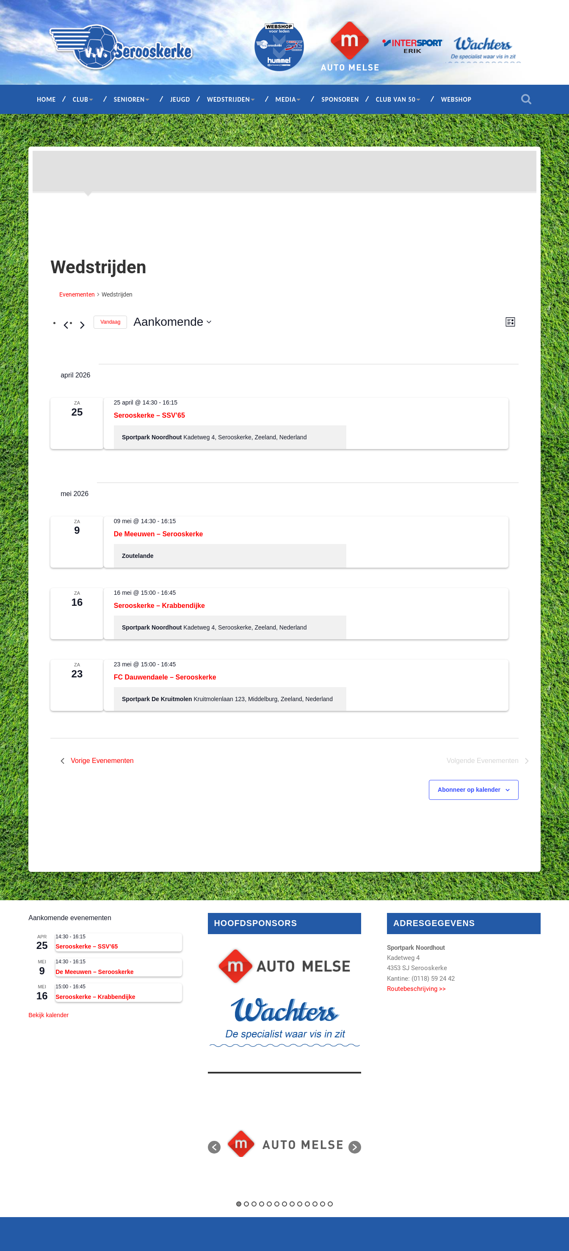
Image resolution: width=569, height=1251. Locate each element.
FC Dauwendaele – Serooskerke (165, 677)
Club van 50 (396, 99)
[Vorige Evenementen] (66, 325)
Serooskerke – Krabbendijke (159, 605)
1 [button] (238, 1204)
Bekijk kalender (48, 1015)
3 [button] (254, 1204)
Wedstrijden (228, 99)
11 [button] (315, 1204)
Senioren (129, 99)
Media (286, 99)
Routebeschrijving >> (416, 989)
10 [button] (307, 1204)
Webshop (456, 99)
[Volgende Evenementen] (82, 325)
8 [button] (292, 1204)
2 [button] (246, 1204)
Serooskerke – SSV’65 (149, 415)
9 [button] (299, 1204)
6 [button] (276, 1204)
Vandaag (110, 322)
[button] (214, 1147)
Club (80, 99)
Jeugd (180, 99)
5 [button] (269, 1204)
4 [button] (261, 1204)
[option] (285, 1143)
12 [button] (322, 1204)
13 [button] (330, 1204)
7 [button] (284, 1204)
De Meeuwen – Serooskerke (158, 534)
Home (46, 99)
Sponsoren (340, 99)
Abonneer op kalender (469, 789)
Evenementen (77, 294)
